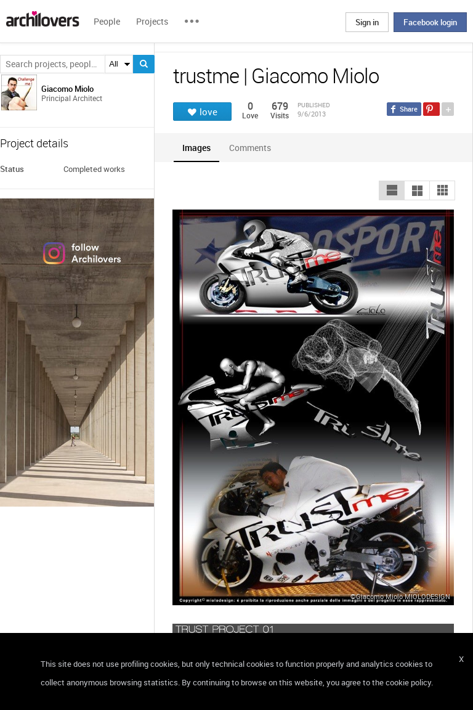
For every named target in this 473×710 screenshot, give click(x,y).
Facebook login (430, 22)
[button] (392, 190)
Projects (152, 21)
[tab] (196, 147)
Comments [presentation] (253, 147)
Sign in (367, 22)
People (107, 21)
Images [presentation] (196, 147)
